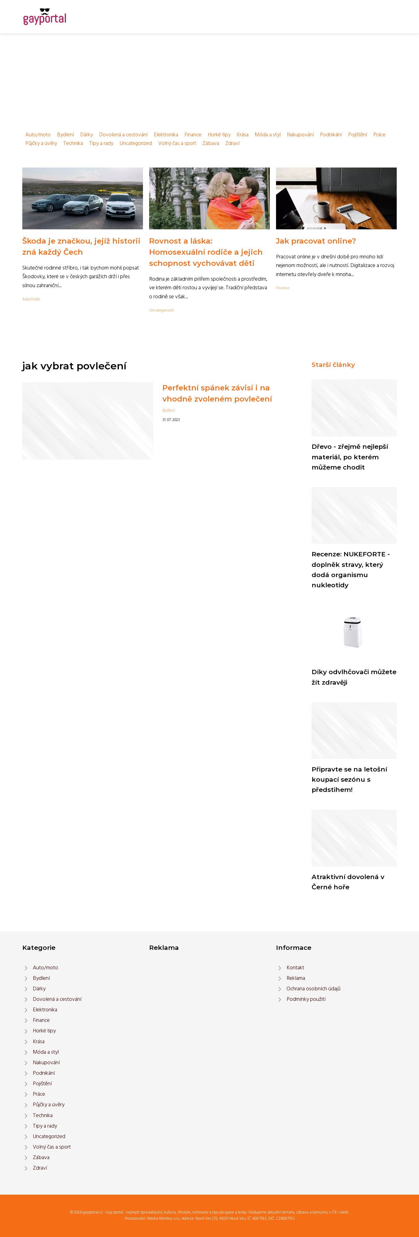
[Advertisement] (209, 79)
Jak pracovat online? (316, 240)
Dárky (86, 134)
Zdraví (232, 143)
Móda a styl (268, 134)
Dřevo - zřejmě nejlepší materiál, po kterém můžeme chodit (350, 457)
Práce (379, 134)
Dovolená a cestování (123, 134)
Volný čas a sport (177, 143)
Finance (192, 134)
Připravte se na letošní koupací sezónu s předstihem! (349, 779)
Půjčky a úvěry (41, 143)
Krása (242, 134)
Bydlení (65, 134)
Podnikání (331, 134)
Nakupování (300, 134)
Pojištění (357, 134)
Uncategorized (135, 143)
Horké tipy (219, 134)
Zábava (210, 143)
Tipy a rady (101, 143)
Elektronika (166, 134)
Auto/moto (38, 134)
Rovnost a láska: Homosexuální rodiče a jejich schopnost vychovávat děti (206, 252)
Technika (73, 143)
